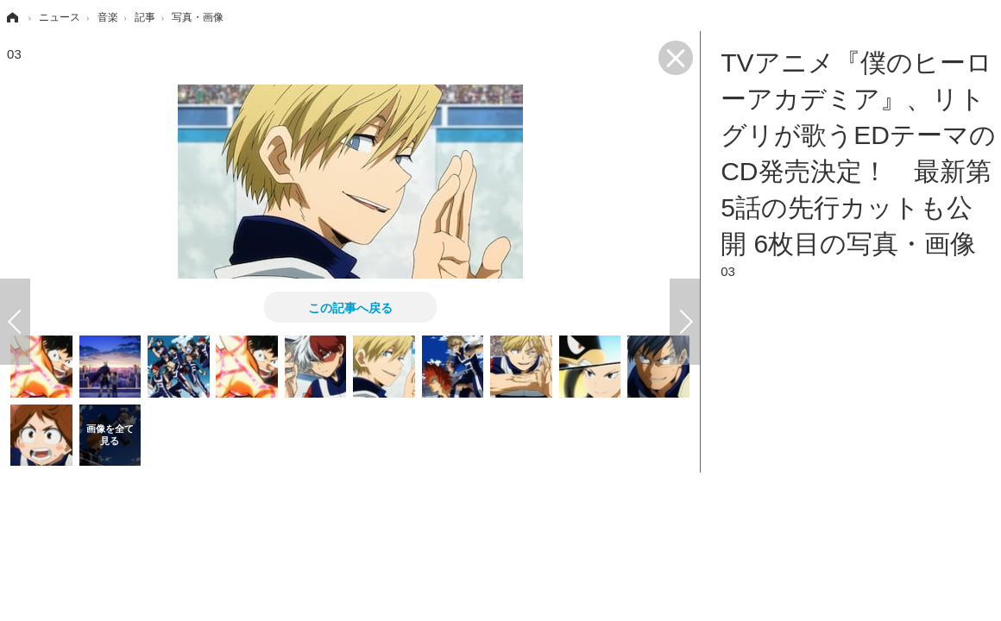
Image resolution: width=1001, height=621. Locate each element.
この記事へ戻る (350, 307)
